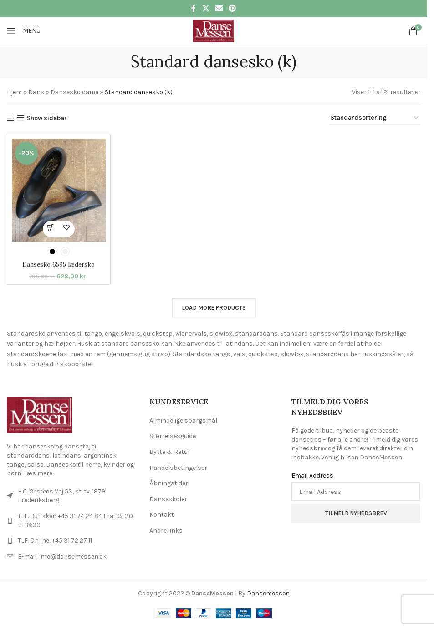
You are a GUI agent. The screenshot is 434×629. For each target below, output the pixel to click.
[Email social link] (218, 8)
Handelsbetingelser (178, 467)
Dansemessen (268, 593)
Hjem (14, 92)
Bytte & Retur (169, 452)
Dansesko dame (74, 92)
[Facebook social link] (193, 8)
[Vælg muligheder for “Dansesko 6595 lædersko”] (51, 229)
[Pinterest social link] (232, 8)
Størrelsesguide (172, 436)
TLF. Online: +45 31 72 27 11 (55, 540)
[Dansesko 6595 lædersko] (59, 190)
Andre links (166, 530)
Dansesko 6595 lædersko (58, 264)
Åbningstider (168, 483)
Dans (36, 92)
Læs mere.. (39, 473)
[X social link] (205, 8)
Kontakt (161, 514)
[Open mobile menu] (23, 31)
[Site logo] (213, 30)
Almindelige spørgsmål (183, 420)
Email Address (312, 475)
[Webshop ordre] (374, 118)
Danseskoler (168, 499)
